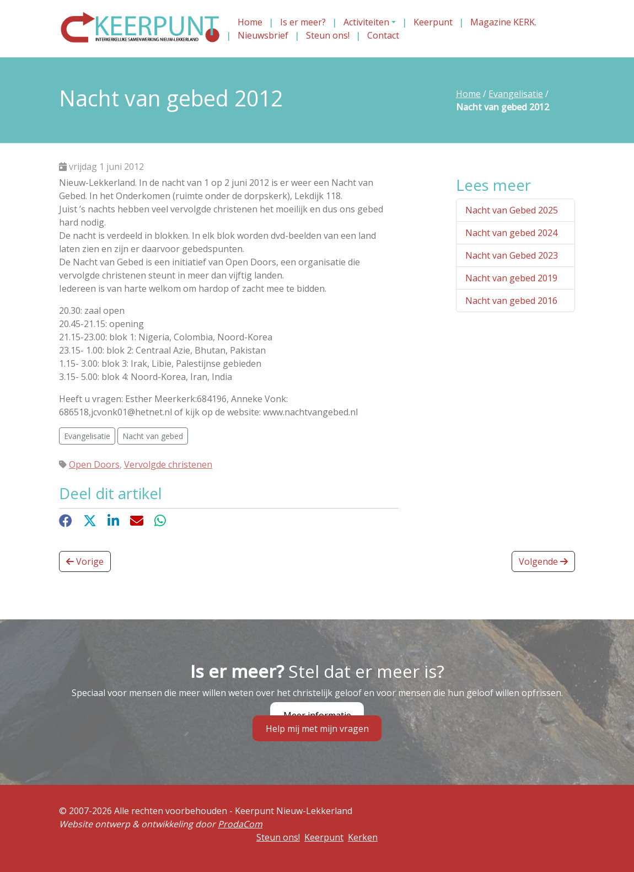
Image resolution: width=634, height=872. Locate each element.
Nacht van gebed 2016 (511, 301)
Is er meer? (303, 22)
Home (250, 22)
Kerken (363, 837)
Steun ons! (328, 35)
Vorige (85, 561)
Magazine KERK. (503, 22)
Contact (383, 35)
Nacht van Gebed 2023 (511, 255)
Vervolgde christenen (168, 464)
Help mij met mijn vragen (317, 728)
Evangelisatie (515, 94)
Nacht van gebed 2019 (511, 278)
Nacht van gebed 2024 (511, 233)
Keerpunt (433, 22)
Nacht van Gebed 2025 (511, 210)
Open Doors (94, 464)
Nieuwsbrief (263, 35)
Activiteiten (366, 22)
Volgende (543, 561)
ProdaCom (240, 824)
